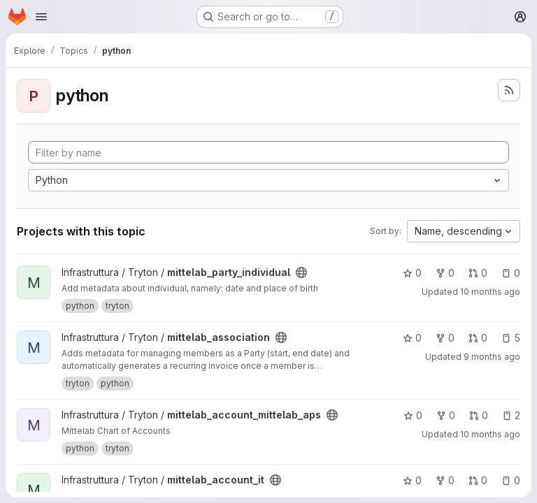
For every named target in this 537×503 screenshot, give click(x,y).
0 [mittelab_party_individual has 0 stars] (412, 273)
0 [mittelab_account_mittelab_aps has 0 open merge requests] (478, 415)
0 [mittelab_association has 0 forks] (445, 338)
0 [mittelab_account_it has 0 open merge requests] (477, 480)
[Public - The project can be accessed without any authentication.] (301, 272)
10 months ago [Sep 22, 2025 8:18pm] (490, 434)
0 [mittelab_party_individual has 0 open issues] (510, 273)
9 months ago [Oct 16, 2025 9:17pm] (492, 356)
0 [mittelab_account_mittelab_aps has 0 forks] (445, 415)
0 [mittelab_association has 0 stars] (412, 338)
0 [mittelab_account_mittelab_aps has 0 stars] (412, 415)
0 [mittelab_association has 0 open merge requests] (477, 338)
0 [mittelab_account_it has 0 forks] (445, 480)
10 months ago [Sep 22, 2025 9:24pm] (490, 291)
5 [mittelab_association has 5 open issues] (510, 338)
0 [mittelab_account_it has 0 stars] (412, 480)
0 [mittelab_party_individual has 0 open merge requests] (477, 273)
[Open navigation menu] (41, 17)
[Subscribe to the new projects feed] (509, 90)
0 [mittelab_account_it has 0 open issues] (510, 480)
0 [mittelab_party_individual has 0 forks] (445, 273)
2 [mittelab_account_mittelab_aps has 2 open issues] (511, 415)
